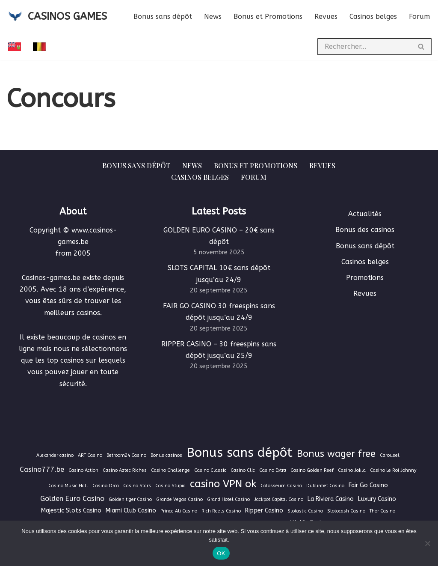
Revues (325, 16)
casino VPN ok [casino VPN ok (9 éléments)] (223, 484)
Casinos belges (373, 16)
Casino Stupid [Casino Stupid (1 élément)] (170, 486)
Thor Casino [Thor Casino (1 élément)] (382, 511)
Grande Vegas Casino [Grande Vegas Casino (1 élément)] (179, 499)
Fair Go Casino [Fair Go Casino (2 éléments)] (368, 485)
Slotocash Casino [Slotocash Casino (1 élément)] (346, 511)
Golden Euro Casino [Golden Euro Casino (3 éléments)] (72, 499)
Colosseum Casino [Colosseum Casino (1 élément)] (281, 486)
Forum (419, 16)
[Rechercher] (364, 46)
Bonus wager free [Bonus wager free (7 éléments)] (336, 453)
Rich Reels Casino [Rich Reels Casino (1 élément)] (221, 511)
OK (221, 553)
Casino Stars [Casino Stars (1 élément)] (137, 486)
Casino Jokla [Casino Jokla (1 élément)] (352, 470)
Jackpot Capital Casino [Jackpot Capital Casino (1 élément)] (278, 499)
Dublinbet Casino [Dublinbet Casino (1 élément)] (325, 486)
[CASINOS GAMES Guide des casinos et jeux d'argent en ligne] (56, 16)
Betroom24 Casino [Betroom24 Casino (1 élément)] (126, 455)
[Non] (427, 543)
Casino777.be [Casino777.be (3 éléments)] (42, 469)
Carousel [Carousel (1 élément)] (390, 455)
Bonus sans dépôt (162, 16)
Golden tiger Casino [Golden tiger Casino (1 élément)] (130, 499)
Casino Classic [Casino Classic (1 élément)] (210, 470)
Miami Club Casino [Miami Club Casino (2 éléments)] (131, 510)
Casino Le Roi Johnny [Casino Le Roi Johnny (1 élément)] (393, 470)
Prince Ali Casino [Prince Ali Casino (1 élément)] (178, 511)
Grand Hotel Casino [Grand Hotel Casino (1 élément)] (228, 499)
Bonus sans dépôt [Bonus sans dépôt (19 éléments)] (239, 452)
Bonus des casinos (364, 230)
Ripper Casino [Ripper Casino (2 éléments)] (264, 510)
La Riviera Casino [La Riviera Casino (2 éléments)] (331, 499)
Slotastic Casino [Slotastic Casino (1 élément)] (305, 511)
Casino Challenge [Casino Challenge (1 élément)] (170, 470)
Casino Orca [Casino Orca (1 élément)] (105, 486)
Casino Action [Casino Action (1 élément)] (83, 470)
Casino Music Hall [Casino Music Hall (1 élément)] (68, 486)
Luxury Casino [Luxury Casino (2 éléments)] (377, 499)
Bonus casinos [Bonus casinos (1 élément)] (166, 455)
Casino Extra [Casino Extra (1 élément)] (272, 470)
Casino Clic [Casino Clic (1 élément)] (243, 470)
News (213, 16)
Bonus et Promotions (268, 16)
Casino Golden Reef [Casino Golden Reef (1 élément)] (312, 470)
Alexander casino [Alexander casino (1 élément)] (55, 455)
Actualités (365, 214)
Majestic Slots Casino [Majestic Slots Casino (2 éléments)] (71, 510)
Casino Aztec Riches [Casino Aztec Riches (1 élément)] (125, 470)
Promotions (365, 278)
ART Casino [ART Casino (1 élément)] (90, 455)
